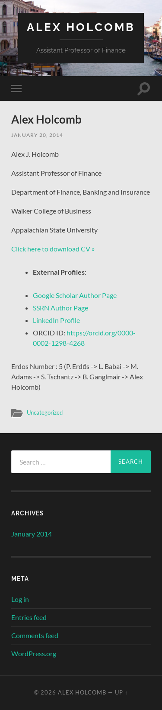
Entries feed (29, 617)
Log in (20, 599)
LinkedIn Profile (56, 320)
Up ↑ (121, 692)
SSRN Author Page (60, 308)
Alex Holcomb (81, 27)
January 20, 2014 (37, 135)
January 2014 (31, 534)
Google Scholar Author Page (75, 295)
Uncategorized (45, 412)
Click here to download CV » (53, 249)
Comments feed (34, 635)
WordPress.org (33, 653)
